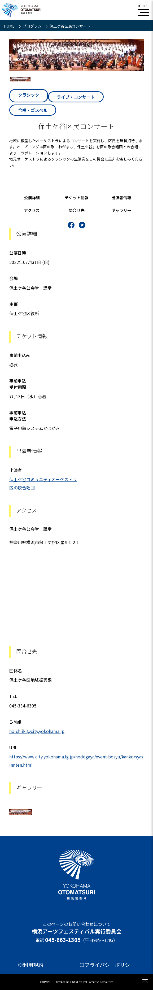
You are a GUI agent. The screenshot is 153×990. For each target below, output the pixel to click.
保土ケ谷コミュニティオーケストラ (43, 479)
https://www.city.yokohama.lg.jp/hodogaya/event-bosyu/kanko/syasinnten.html (76, 760)
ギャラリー (121, 210)
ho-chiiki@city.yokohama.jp (36, 731)
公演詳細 (32, 197)
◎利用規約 (30, 965)
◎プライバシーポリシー (107, 965)
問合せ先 (77, 210)
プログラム (32, 26)
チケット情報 (77, 197)
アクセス (32, 210)
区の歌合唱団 (22, 487)
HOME (9, 26)
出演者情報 (121, 197)
